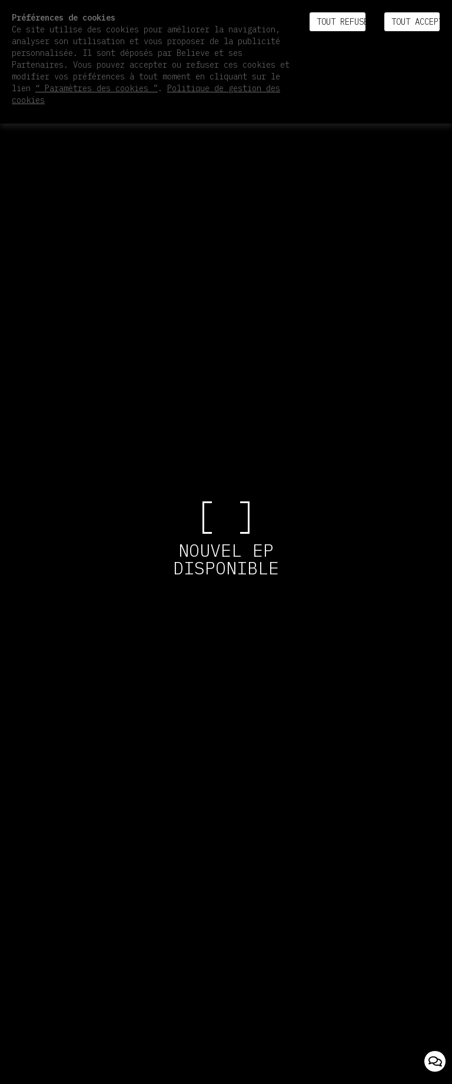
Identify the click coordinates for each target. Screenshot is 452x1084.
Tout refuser (341, 21)
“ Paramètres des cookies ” (96, 88)
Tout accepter (415, 21)
